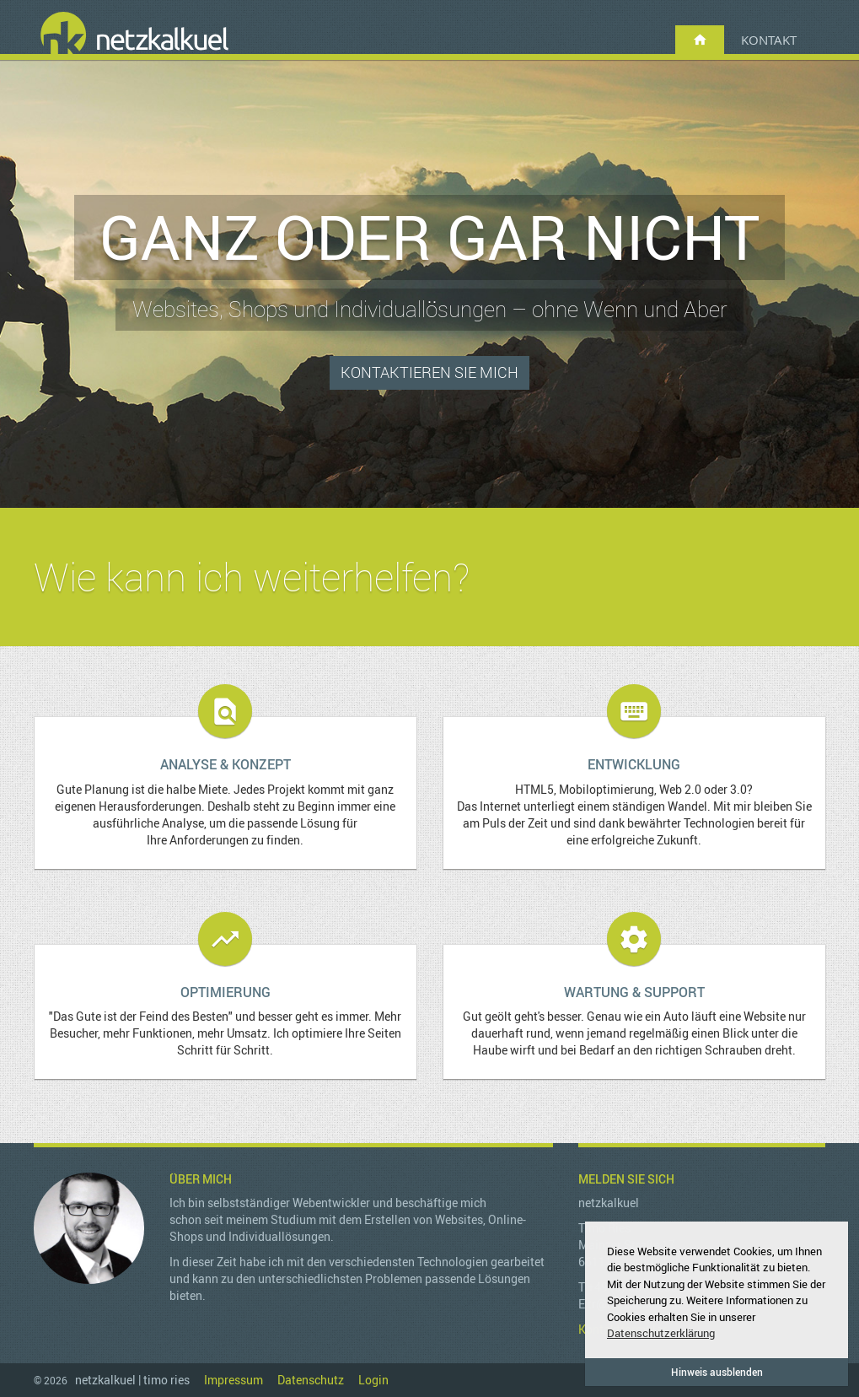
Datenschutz (310, 1380)
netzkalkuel (135, 34)
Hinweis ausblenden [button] (717, 1372)
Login (373, 1380)
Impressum (233, 1380)
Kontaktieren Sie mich (429, 372)
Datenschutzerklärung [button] (661, 1332)
